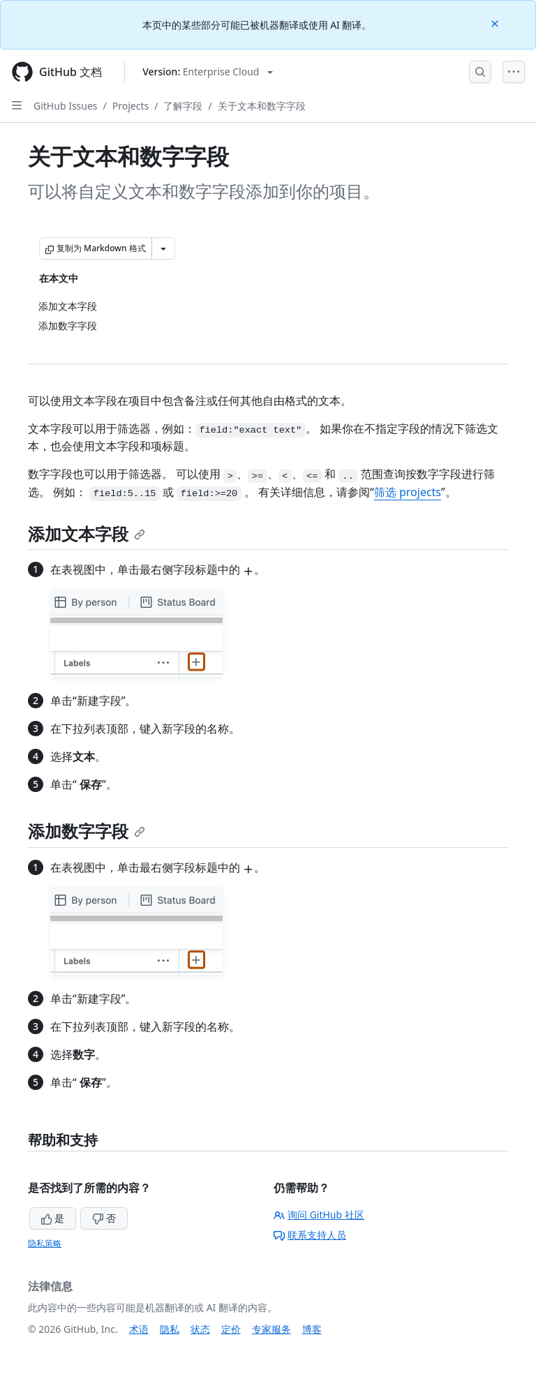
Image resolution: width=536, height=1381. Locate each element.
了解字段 (182, 105)
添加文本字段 (86, 533)
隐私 (169, 1329)
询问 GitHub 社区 (319, 1214)
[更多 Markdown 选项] (163, 248)
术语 (139, 1329)
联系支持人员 (310, 1234)
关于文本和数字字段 (262, 105)
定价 (231, 1329)
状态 (200, 1329)
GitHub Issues (66, 105)
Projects (130, 105)
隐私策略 (44, 1243)
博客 (312, 1329)
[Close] (496, 23)
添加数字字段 (86, 830)
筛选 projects (407, 492)
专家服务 (271, 1329)
